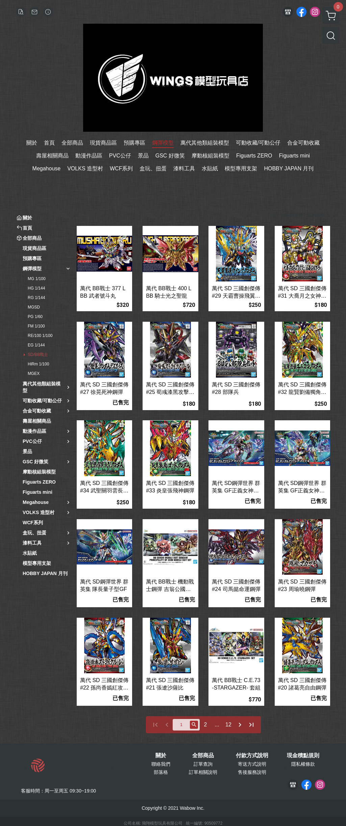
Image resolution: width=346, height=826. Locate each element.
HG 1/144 (36, 288)
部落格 (161, 772)
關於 (160, 755)
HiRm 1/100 (38, 364)
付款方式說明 (252, 755)
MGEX (34, 373)
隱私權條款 (303, 764)
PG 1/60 (35, 316)
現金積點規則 (303, 755)
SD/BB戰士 (38, 354)
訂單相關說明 (203, 772)
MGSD (34, 307)
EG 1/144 (36, 345)
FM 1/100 (36, 326)
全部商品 (203, 755)
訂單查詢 (203, 764)
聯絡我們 (160, 764)
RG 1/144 (36, 297)
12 (228, 724)
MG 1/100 (37, 278)
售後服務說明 (252, 772)
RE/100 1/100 (40, 335)
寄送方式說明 (252, 764)
